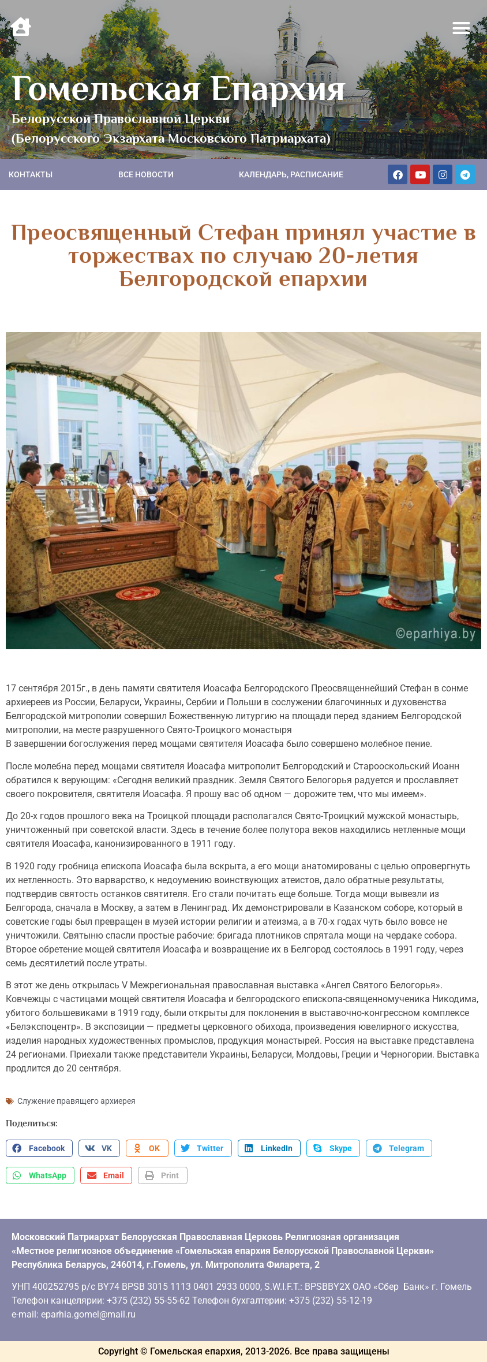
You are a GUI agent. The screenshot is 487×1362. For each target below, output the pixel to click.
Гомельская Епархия (179, 88)
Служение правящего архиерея (76, 1101)
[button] (461, 28)
